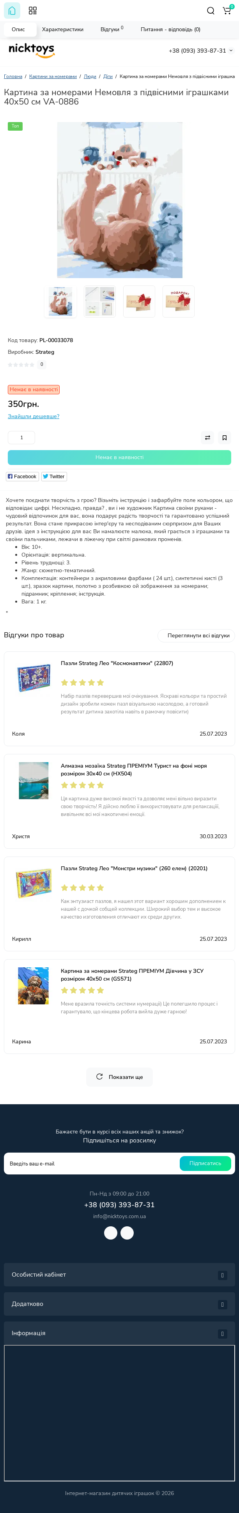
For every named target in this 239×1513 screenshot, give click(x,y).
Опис (18, 29)
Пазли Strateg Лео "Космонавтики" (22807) (117, 663)
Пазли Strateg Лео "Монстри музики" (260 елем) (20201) (134, 868)
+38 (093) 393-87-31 (197, 51)
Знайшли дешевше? (33, 416)
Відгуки (112, 29)
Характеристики (62, 29)
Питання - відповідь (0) (170, 29)
